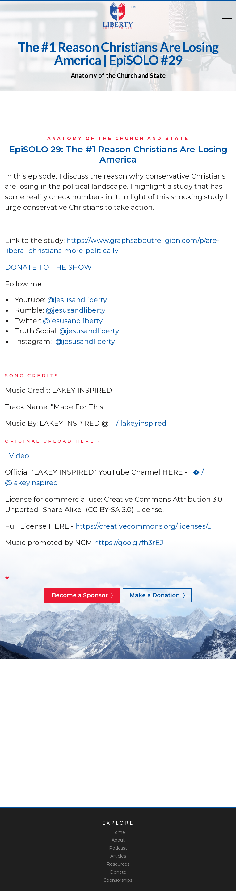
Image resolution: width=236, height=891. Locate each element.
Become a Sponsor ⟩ (82, 595)
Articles (118, 856)
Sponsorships (118, 880)
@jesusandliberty (77, 299)
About (118, 840)
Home (118, 832)
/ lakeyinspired (139, 423)
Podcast (118, 848)
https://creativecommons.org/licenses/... (142, 526)
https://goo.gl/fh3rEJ (127, 542)
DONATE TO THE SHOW (48, 267)
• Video (19, 455)
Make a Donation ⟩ (157, 595)
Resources (118, 864)
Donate (118, 872)
